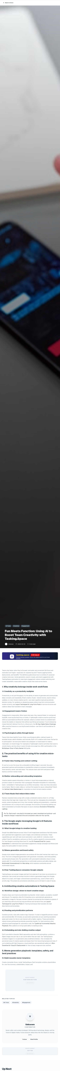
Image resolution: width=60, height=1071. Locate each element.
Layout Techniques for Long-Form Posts (28, 704)
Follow (24, 1039)
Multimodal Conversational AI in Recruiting (15, 863)
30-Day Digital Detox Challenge (46, 724)
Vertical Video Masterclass (12, 789)
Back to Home (8, 2)
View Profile (34, 1039)
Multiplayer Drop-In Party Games (12, 748)
